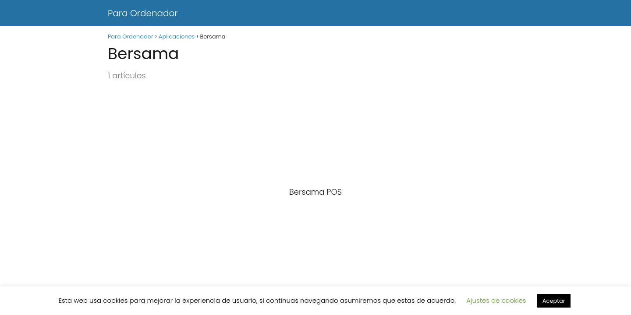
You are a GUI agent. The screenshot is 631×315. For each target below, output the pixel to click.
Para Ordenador (143, 13)
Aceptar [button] (553, 301)
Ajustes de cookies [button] (496, 300)
